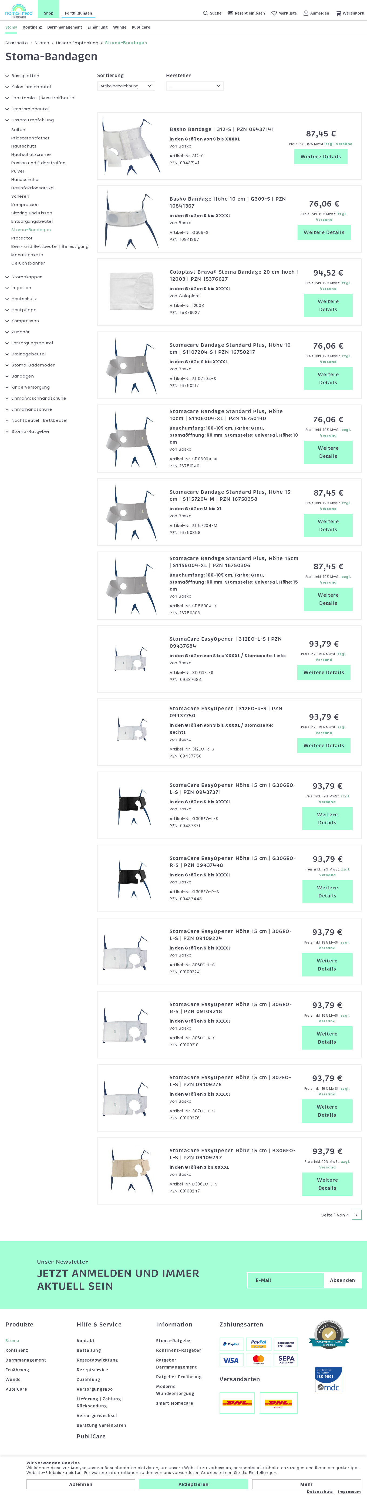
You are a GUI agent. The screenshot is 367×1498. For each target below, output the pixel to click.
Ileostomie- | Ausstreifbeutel (44, 98)
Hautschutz (24, 146)
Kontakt (86, 1340)
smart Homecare (174, 1403)
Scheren (20, 196)
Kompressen (25, 204)
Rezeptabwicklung (97, 1360)
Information (174, 1324)
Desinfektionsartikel (33, 188)
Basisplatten (25, 75)
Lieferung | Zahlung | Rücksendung (100, 1402)
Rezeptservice (92, 1369)
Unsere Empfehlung (33, 120)
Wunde (119, 27)
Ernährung (97, 27)
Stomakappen (27, 277)
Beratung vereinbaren (101, 1425)
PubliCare (141, 27)
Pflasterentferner (30, 138)
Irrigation (21, 287)
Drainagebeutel (29, 354)
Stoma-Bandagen (31, 229)
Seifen (18, 129)
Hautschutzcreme (31, 154)
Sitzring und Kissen (31, 213)
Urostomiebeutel (30, 109)
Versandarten (240, 1379)
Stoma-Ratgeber (31, 431)
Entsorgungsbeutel (32, 221)
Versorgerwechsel (97, 1415)
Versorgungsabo (95, 1389)
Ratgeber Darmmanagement (176, 1364)
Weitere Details (321, 157)
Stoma (11, 27)
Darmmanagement (64, 27)
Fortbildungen (78, 13)
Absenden (342, 1280)
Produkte (19, 1324)
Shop (48, 13)
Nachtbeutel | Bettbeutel (40, 420)
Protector (22, 238)
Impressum (349, 1492)
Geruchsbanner (28, 263)
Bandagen (23, 376)
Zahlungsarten (241, 1324)
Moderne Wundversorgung (175, 1390)
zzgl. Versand (339, 144)
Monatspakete (27, 255)
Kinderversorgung (31, 387)
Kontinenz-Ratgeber (178, 1350)
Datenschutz (320, 1492)
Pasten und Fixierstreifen (38, 163)
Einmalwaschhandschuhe (39, 398)
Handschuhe (25, 179)
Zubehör (21, 332)
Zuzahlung (88, 1379)
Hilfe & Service (99, 1324)
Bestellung (89, 1350)
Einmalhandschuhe (32, 409)
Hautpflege (24, 310)
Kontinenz (32, 27)
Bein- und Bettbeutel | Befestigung (50, 246)
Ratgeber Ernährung (179, 1376)
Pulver (18, 171)
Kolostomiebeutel (31, 87)
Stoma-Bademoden (34, 365)
